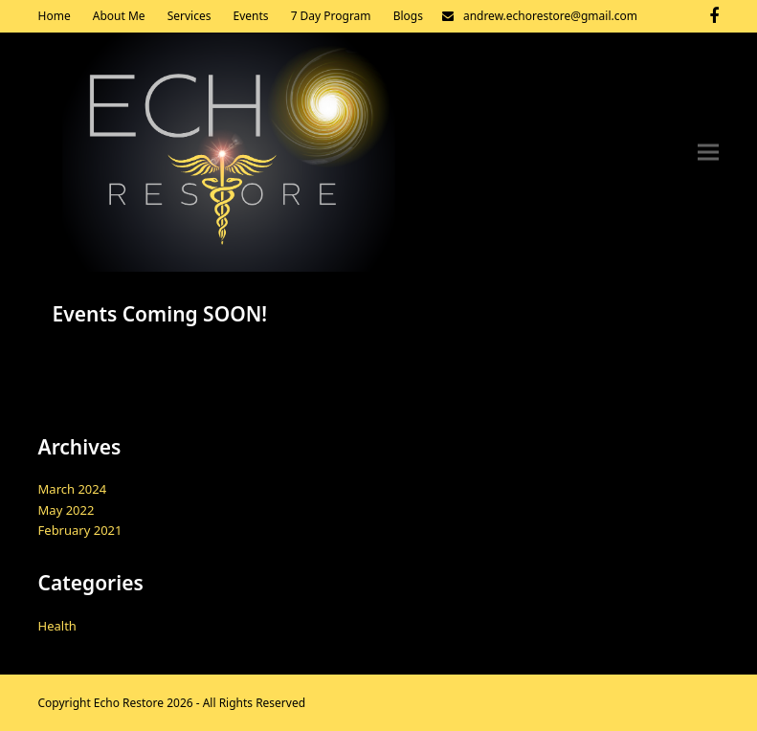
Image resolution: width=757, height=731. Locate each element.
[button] (708, 152)
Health (57, 625)
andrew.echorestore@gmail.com (550, 16)
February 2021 (80, 530)
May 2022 (66, 510)
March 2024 (72, 489)
